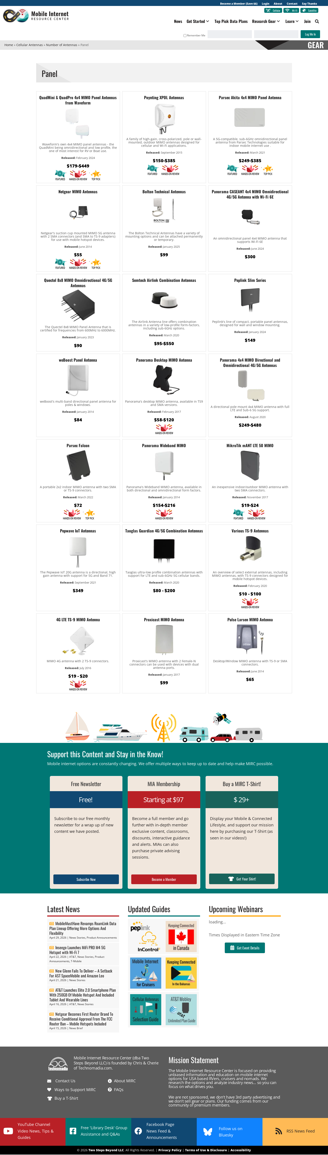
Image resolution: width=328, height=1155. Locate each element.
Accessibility (241, 1151)
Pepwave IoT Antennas (78, 531)
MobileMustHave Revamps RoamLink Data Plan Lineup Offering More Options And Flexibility (82, 928)
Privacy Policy (170, 1151)
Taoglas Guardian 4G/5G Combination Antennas (164, 531)
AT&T (72, 957)
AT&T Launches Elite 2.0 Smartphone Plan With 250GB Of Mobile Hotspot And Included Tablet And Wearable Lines (82, 995)
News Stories (77, 938)
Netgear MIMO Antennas (77, 192)
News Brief (76, 1028)
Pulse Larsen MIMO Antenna (250, 620)
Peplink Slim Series (250, 281)
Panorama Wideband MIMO (164, 446)
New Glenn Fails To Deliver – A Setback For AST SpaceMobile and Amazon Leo (80, 974)
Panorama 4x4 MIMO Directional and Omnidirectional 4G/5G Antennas (250, 362)
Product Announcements (102, 938)
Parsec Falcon (78, 446)
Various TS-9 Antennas (250, 531)
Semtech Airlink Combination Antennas (164, 281)
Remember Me (192, 36)
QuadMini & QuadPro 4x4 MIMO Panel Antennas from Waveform (78, 100)
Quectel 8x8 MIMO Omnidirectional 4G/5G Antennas (78, 283)
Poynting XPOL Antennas (164, 98)
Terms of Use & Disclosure (206, 1151)
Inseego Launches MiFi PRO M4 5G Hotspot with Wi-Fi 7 (77, 950)
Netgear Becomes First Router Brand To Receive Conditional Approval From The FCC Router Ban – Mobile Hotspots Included (81, 1019)
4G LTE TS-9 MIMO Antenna (78, 620)
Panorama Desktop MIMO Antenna (164, 360)
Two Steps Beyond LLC (106, 1151)
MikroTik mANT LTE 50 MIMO (250, 446)
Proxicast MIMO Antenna (164, 620)
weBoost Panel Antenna (78, 360)
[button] (205, 21)
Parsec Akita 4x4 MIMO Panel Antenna (250, 98)
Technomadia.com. (95, 1068)
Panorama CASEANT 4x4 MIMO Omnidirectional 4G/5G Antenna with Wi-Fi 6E (250, 194)
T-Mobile (76, 961)
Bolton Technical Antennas (164, 192)
